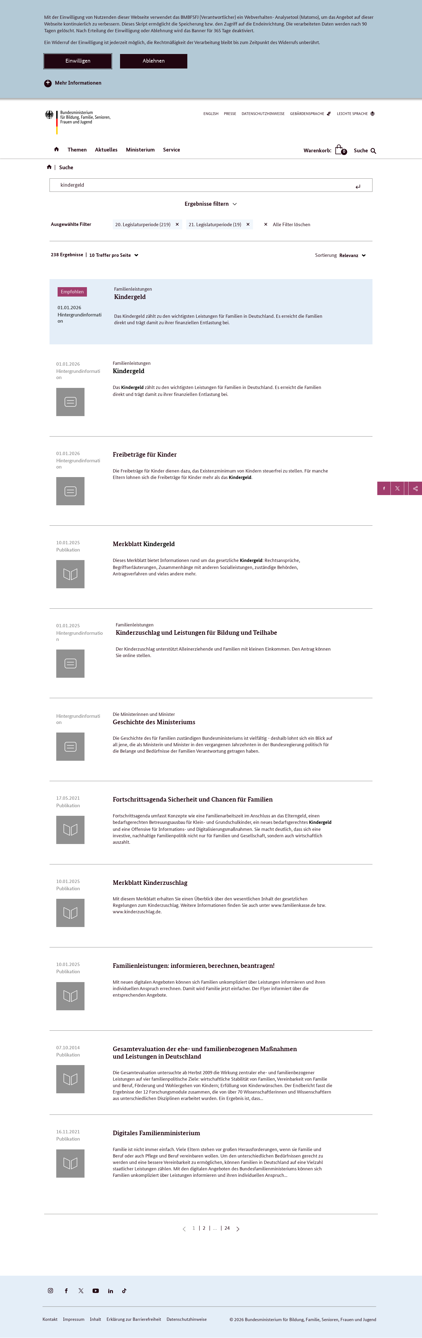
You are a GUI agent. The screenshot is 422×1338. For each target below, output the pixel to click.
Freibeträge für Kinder (145, 454)
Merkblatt (144, 544)
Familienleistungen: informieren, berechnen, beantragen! (194, 965)
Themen (77, 149)
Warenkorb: (324, 150)
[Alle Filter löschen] (266, 224)
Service (171, 149)
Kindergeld (130, 297)
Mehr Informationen (78, 82)
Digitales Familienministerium (156, 1133)
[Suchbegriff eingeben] (207, 185)
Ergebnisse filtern (207, 203)
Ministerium (140, 149)
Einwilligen (77, 60)
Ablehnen (154, 60)
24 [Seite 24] (228, 1228)
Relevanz (349, 255)
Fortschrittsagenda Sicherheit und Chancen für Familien (193, 799)
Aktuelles (106, 149)
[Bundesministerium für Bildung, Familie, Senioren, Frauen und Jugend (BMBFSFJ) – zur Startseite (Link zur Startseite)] (77, 122)
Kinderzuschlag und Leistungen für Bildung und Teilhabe (196, 632)
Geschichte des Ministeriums (154, 722)
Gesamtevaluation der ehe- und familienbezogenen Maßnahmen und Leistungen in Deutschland (205, 1052)
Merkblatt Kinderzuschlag (150, 882)
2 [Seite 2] (205, 1228)
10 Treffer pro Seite (110, 255)
